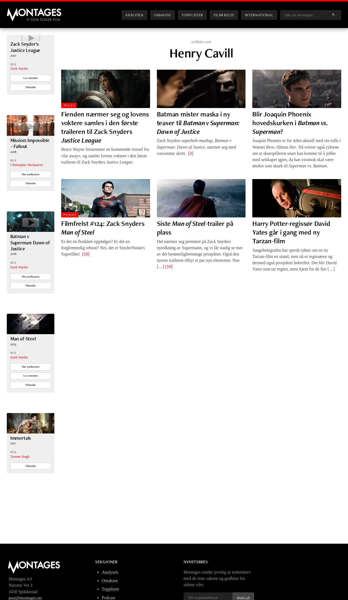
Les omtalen (30, 93)
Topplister (192, 14)
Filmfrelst (224, 14)
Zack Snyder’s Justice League (25, 63)
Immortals (20, 454)
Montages (16, 10)
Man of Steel (23, 354)
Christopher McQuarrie (26, 181)
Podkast (69, 215)
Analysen (134, 14)
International (259, 14)
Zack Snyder (19, 84)
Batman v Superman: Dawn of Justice (30, 258)
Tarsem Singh (20, 472)
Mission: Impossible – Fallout (29, 159)
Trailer (68, 105)
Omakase (162, 14)
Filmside (31, 102)
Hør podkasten (30, 190)
